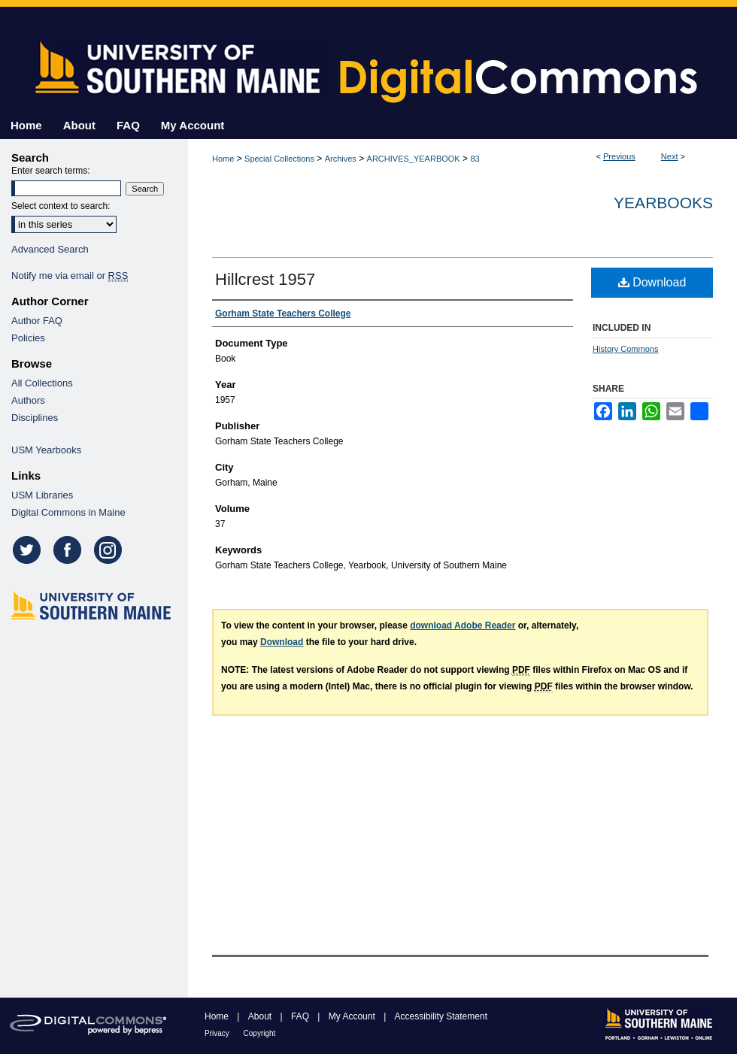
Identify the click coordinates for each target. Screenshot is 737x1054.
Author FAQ (36, 320)
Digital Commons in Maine (68, 512)
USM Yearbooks (46, 450)
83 (474, 158)
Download (652, 282)
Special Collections (279, 158)
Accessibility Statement (441, 1016)
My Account (353, 1016)
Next (669, 156)
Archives (340, 158)
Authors (28, 400)
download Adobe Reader (462, 625)
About (261, 1016)
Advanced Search (50, 249)
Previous (619, 156)
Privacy (218, 1033)
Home (223, 158)
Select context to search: (60, 206)
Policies (28, 338)
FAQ (301, 1016)
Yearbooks (663, 202)
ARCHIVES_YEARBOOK (413, 158)
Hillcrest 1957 (265, 279)
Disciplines (34, 417)
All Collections (42, 383)
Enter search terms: (50, 170)
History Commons (625, 348)
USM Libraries (42, 495)
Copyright (260, 1033)
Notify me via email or (69, 275)
